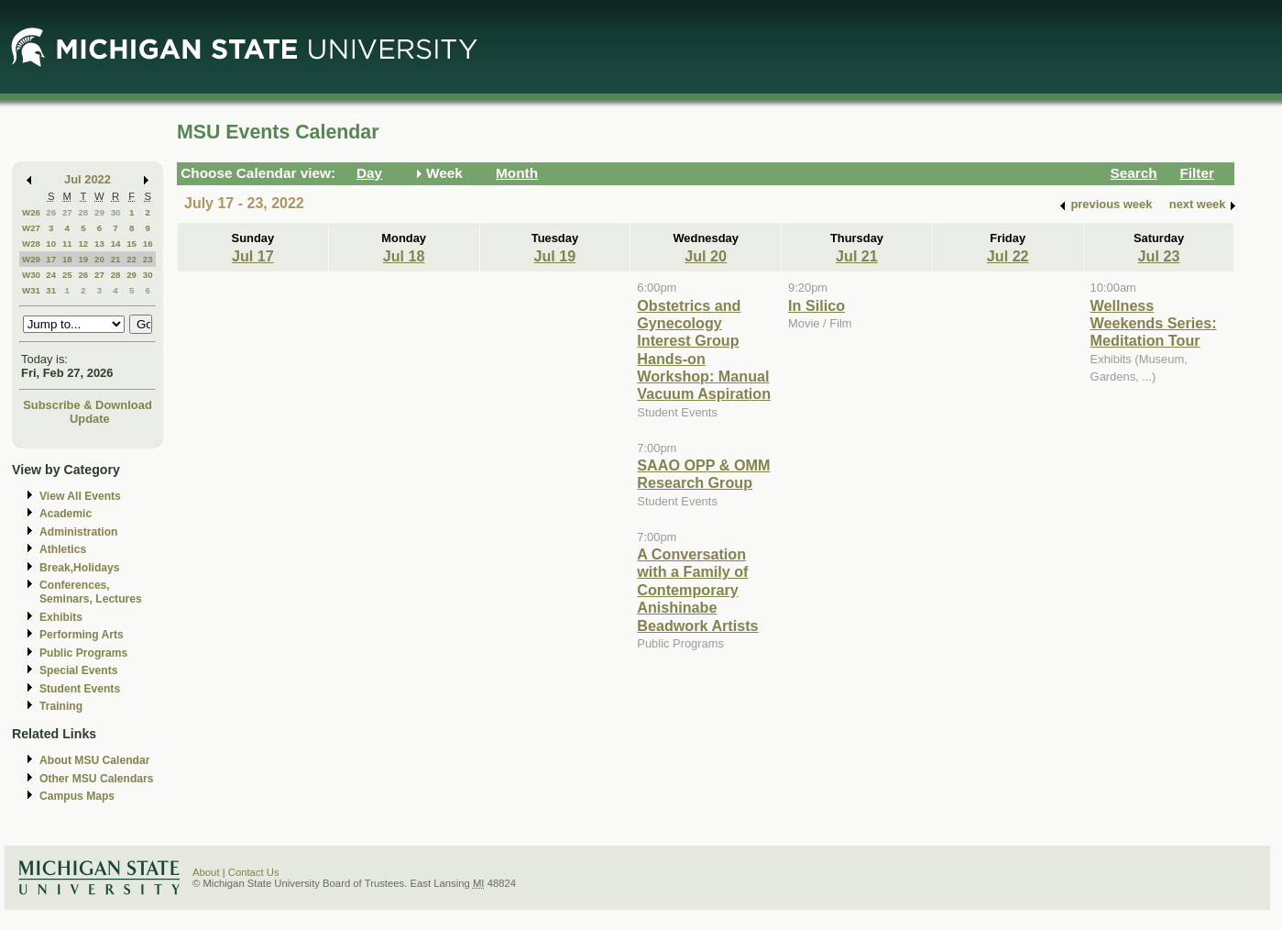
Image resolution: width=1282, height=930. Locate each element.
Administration (78, 532)
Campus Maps (77, 796)
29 (99, 212)
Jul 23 (1159, 256)
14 (116, 243)
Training (60, 706)
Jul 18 (404, 256)
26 (51, 212)
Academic (65, 513)
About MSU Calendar (94, 760)
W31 (31, 290)
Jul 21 (857, 256)
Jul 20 (706, 256)
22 (131, 259)
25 (67, 275)
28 (83, 212)
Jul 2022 (87, 179)
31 (51, 290)
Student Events (79, 688)
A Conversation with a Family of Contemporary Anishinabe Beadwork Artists (697, 590)
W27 (31, 228)
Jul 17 (253, 256)
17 (51, 259)
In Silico (816, 305)
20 (99, 259)
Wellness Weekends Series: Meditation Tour (1153, 323)
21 (116, 259)
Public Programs (83, 653)
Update (90, 419)
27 (67, 212)
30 (116, 212)
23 (148, 259)
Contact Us (253, 872)
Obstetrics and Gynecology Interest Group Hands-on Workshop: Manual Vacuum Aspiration (704, 350)
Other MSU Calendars (96, 778)
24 (51, 275)
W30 (31, 275)
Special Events (78, 670)
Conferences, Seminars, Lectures (90, 592)
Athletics (62, 549)
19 (83, 259)
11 (67, 243)
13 (99, 243)
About (206, 872)
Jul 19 (555, 256)
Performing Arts (81, 634)
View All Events (80, 496)
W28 (31, 243)
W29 (31, 259)
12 (83, 243)
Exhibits (60, 617)
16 (148, 243)
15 (131, 243)
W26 (31, 212)
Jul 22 (1008, 256)
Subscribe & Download (87, 405)
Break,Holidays (79, 567)
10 (51, 243)
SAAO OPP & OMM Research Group (703, 474)
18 (67, 259)
